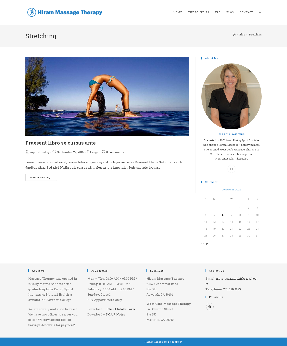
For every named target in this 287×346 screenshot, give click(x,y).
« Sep (204, 243)
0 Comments (115, 152)
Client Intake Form (121, 309)
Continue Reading (43, 178)
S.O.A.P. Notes (115, 314)
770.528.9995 (232, 289)
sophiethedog (39, 152)
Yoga (95, 152)
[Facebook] (231, 169)
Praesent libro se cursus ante (60, 143)
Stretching (255, 34)
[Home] (234, 34)
